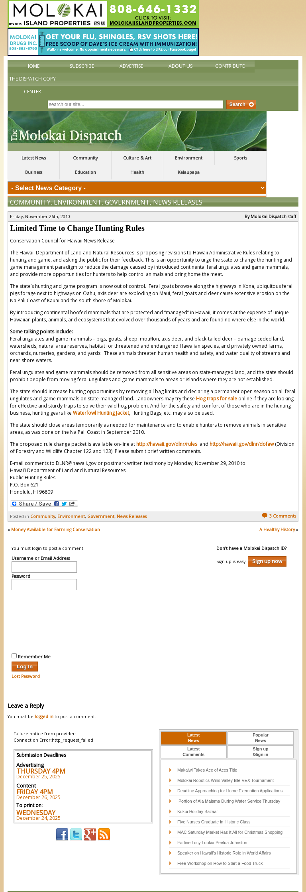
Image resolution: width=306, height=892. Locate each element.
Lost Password (26, 659)
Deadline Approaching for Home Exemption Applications (229, 774)
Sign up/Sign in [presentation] (261, 735)
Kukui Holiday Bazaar (197, 794)
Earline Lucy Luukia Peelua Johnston (212, 825)
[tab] (194, 721)
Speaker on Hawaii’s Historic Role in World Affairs (224, 836)
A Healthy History (277, 513)
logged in (44, 700)
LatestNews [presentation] (193, 721)
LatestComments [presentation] (193, 735)
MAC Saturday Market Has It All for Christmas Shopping (229, 815)
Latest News (34, 158)
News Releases (177, 185)
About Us (180, 66)
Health (137, 172)
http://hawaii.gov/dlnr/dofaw (242, 427)
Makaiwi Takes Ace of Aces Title (207, 753)
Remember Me (31, 639)
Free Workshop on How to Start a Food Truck (220, 846)
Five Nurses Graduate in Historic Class (214, 805)
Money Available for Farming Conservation (55, 513)
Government (127, 185)
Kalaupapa (189, 172)
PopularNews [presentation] (261, 721)
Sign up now (267, 544)
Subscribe (82, 66)
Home (32, 66)
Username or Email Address (41, 542)
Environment (188, 158)
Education (85, 172)
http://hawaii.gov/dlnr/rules (167, 427)
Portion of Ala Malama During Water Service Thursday (228, 784)
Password (21, 559)
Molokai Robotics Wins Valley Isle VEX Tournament (225, 763)
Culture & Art (137, 158)
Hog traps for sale (216, 381)
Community (85, 158)
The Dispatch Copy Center (32, 85)
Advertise (131, 66)
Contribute (230, 66)
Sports (240, 158)
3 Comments (279, 499)
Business (33, 172)
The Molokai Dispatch (137, 131)
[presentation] (44, 603)
